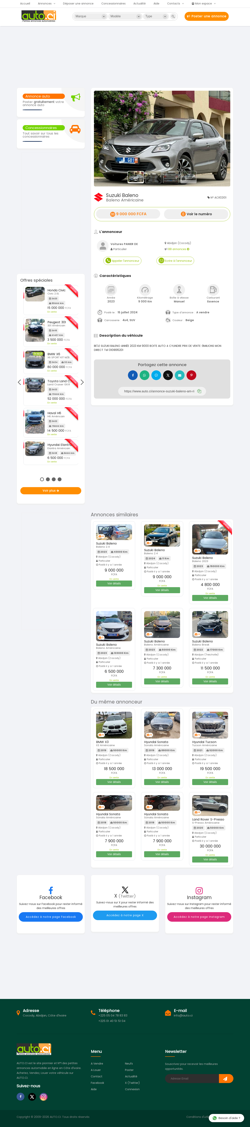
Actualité (139, 3)
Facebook (97, 1083)
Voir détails (114, 583)
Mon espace (202, 3)
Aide (156, 3)
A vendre (97, 1064)
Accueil (25, 3)
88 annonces (178, 249)
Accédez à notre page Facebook (51, 917)
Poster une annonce (206, 16)
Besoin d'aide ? (226, 1118)
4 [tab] (60, 479)
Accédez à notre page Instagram (199, 917)
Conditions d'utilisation (201, 1117)
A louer (96, 1070)
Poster (129, 1070)
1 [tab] (42, 479)
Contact (96, 1076)
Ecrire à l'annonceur (175, 260)
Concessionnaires (113, 3)
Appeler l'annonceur (122, 260)
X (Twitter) (132, 1083)
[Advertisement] (125, 56)
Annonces (45, 3)
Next (81, 382)
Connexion (132, 1089)
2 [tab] (48, 479)
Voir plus (51, 491)
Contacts (173, 3)
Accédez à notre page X (125, 915)
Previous (20, 382)
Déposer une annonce (78, 3)
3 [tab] (54, 479)
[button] (104, 138)
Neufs (129, 1064)
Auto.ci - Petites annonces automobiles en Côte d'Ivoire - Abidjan (39, 16)
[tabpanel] (51, 375)
